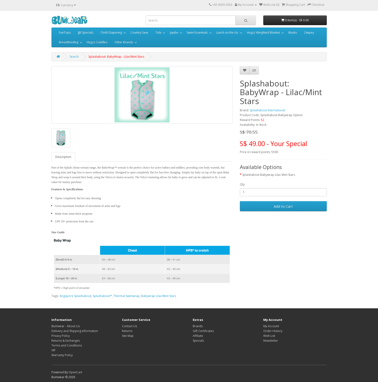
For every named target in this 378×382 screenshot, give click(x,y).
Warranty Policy (62, 355)
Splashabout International (267, 110)
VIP (53, 350)
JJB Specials (85, 32)
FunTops (65, 32)
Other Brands (123, 42)
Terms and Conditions (66, 345)
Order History (272, 331)
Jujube (174, 32)
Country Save (139, 32)
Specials (198, 341)
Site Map (128, 336)
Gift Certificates (203, 331)
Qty (242, 184)
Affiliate (198, 336)
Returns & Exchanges (65, 341)
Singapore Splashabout (75, 296)
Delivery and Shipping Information (74, 331)
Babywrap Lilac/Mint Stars (158, 296)
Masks (292, 32)
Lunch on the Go (227, 32)
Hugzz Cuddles (97, 42)
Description (63, 157)
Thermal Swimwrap (127, 296)
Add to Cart (283, 206)
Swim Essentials (197, 32)
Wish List (269, 336)
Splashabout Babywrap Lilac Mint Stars (268, 175)
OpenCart (75, 372)
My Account (271, 326)
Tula (158, 32)
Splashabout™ (102, 296)
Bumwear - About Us (65, 326)
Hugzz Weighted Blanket (263, 32)
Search (74, 57)
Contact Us (129, 326)
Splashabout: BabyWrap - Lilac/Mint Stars (116, 57)
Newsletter (270, 341)
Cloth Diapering (111, 32)
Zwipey (309, 32)
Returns (127, 331)
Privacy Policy (60, 336)
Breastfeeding (68, 42)
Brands (198, 326)
